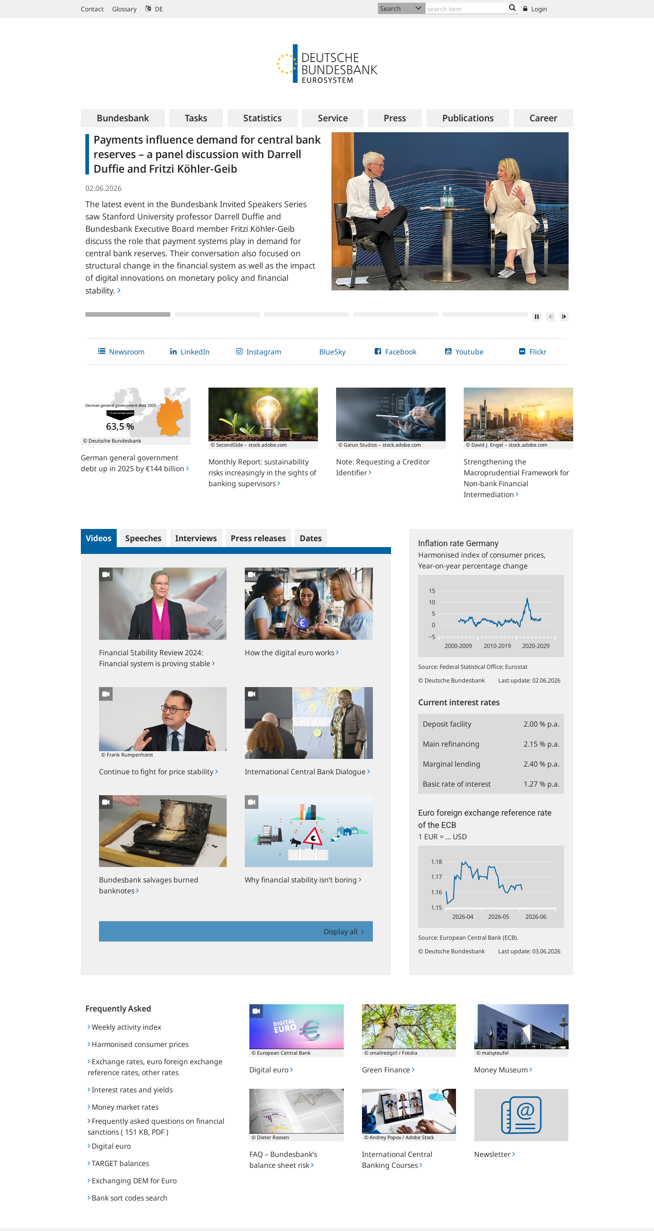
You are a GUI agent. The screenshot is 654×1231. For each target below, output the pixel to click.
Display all (341, 932)
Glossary (124, 9)
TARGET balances (118, 1163)
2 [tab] (217, 314)
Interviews (196, 538)
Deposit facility (447, 724)
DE (154, 9)
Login (535, 9)
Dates (311, 538)
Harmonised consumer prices (138, 1044)
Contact (92, 9)
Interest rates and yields (130, 1090)
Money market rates (123, 1107)
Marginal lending (452, 764)
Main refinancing (451, 744)
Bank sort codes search (128, 1198)
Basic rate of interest (457, 784)
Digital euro (109, 1146)
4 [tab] (395, 314)
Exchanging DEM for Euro (132, 1181)
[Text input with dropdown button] (472, 8)
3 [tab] (306, 314)
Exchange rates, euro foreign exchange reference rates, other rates (155, 1067)
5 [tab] (485, 314)
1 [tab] (127, 314)
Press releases (258, 538)
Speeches (143, 538)
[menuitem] (123, 118)
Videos (99, 538)
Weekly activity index (124, 1027)
